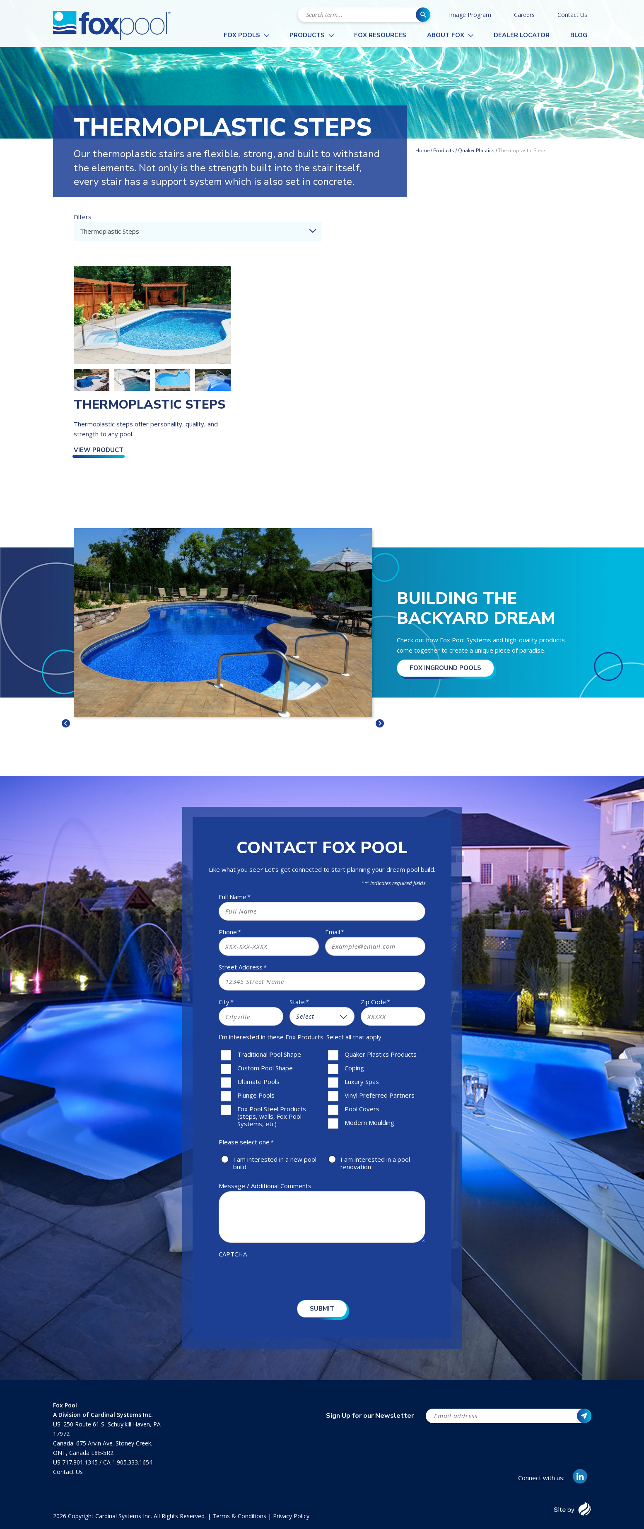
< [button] (66, 723)
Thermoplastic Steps (149, 404)
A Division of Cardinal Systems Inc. (103, 1415)
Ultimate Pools (258, 1081)
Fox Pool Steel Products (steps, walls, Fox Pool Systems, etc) (271, 1116)
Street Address (243, 967)
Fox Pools (242, 35)
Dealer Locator (522, 35)
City (226, 1002)
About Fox (445, 35)
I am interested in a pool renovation (375, 1163)
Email (334, 932)
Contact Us (572, 15)
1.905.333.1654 (132, 1462)
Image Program (470, 15)
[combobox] (198, 231)
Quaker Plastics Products (381, 1054)
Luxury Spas (362, 1081)
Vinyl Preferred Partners (380, 1095)
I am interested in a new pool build (274, 1163)
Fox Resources (380, 35)
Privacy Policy (291, 1516)
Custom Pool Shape (265, 1068)
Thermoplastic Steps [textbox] (109, 231)
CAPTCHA (233, 1254)
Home (422, 150)
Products (307, 35)
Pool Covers (362, 1109)
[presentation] (282, 1275)
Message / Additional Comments (265, 1186)
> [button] (380, 723)
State (299, 1002)
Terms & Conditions (239, 1516)
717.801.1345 (80, 1462)
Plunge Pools (256, 1095)
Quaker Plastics (476, 150)
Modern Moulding (369, 1122)
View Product (98, 450)
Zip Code (375, 1002)
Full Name (235, 897)
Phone (230, 932)
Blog (578, 35)
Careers (524, 15)
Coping (354, 1068)
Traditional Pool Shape (269, 1054)
